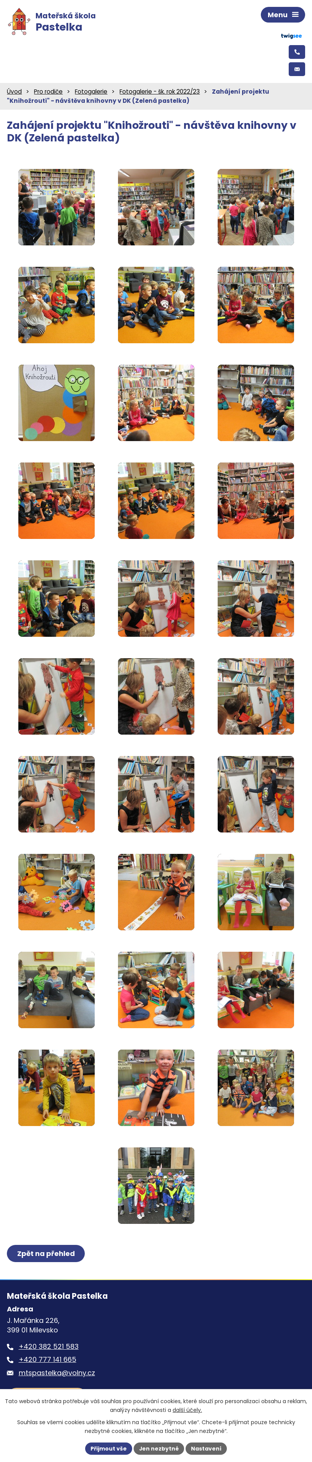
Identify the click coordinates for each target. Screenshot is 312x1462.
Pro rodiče (48, 93)
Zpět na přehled (46, 1255)
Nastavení (206, 1448)
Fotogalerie (91, 93)
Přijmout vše (109, 1448)
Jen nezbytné (159, 1448)
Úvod (14, 93)
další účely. (187, 1410)
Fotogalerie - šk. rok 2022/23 (160, 93)
